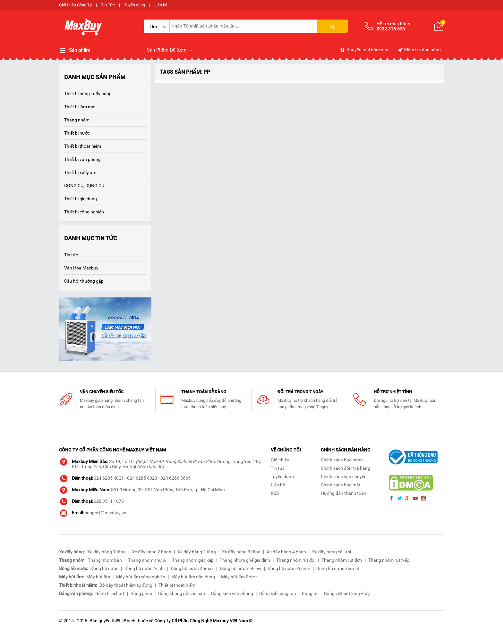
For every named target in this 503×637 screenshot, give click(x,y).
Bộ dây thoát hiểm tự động (125, 585)
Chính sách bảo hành (342, 459)
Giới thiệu (280, 459)
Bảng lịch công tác (277, 593)
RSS (275, 493)
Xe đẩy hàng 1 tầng (106, 551)
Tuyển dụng (134, 5)
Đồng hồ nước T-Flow (240, 568)
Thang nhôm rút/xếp (388, 560)
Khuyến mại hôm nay (364, 50)
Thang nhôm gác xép (193, 560)
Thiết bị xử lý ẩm (80, 172)
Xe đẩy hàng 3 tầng (241, 551)
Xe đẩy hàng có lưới (331, 551)
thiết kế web (123, 620)
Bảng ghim (141, 593)
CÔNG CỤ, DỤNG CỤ (84, 185)
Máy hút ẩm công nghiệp (140, 576)
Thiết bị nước (77, 133)
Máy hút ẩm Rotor (239, 576)
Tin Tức (108, 5)
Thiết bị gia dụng (80, 198)
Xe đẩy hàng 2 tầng (196, 551)
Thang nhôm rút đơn (341, 560)
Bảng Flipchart (109, 593)
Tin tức (71, 254)
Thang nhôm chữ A (147, 560)
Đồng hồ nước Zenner (289, 568)
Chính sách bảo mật (341, 484)
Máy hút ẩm (98, 576)
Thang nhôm (77, 119)
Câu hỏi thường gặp (84, 281)
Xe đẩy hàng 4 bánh (286, 551)
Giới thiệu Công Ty (75, 5)
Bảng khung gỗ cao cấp (181, 593)
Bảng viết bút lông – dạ (347, 593)
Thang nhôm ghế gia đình (245, 560)
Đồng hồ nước (104, 568)
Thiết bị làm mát (80, 106)
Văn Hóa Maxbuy (81, 267)
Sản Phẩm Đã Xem (170, 50)
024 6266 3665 (175, 478)
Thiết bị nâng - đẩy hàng (88, 93)
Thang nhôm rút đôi (295, 560)
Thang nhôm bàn (105, 560)
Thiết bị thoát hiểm (82, 146)
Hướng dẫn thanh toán (343, 493)
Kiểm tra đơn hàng (419, 50)
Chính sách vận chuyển (344, 476)
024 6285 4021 (109, 478)
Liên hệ (160, 5)
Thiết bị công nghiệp (84, 211)
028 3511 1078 (109, 501)
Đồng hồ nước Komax (192, 568)
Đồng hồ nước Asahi (144, 568)
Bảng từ (310, 593)
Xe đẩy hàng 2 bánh (151, 551)
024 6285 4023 (142, 478)
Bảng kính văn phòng (232, 593)
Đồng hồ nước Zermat (338, 568)
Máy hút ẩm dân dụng (193, 576)
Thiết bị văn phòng (82, 159)
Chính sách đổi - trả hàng (345, 468)
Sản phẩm (74, 50)
